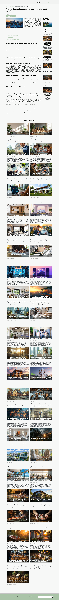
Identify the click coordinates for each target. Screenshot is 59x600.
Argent (6, 596)
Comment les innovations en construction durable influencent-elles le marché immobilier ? (41, 256)
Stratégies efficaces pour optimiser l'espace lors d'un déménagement (41, 133)
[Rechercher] (44, 597)
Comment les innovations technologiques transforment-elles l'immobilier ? (41, 297)
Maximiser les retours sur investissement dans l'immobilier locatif (18, 175)
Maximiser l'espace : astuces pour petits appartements (18, 214)
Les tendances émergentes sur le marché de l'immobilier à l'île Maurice (40, 194)
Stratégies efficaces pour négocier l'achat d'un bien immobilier (41, 459)
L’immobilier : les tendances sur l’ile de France (47, 57)
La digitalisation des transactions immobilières (13, 35)
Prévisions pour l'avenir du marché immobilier (13, 39)
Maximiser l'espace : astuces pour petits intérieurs (18, 133)
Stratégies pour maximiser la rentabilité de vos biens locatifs (18, 255)
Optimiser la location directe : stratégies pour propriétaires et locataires (18, 358)
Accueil (7, 6)
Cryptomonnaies (20, 596)
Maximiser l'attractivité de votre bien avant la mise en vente (18, 297)
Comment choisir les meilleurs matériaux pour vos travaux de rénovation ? (41, 318)
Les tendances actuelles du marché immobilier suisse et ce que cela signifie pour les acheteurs (41, 521)
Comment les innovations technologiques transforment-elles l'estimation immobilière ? (18, 277)
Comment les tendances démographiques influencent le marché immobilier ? (41, 154)
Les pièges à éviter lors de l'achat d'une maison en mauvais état (41, 439)
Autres (32, 596)
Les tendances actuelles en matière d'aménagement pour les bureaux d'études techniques (18, 562)
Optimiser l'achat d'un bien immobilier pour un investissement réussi (41, 378)
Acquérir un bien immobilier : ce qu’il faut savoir (47, 81)
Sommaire (9, 30)
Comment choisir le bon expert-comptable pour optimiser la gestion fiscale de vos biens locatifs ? (18, 501)
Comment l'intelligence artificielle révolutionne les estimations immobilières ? (41, 277)
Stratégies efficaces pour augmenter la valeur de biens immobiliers (41, 235)
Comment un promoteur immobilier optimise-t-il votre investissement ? (18, 317)
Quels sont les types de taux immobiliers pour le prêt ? (47, 94)
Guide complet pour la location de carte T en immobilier (41, 358)
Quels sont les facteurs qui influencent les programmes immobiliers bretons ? (47, 29)
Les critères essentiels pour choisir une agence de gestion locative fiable (18, 540)
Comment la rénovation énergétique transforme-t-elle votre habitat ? (18, 337)
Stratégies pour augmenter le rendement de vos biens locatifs (40, 174)
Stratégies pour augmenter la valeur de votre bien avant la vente (18, 439)
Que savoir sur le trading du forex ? (47, 70)
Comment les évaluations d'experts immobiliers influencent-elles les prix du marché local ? (18, 521)
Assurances (14, 596)
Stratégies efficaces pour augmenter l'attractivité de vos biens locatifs (18, 235)
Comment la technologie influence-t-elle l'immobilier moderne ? (41, 214)
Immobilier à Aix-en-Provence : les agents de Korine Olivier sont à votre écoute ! (40, 338)
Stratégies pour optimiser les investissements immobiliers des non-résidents (18, 480)
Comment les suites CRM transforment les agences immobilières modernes (41, 480)
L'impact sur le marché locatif (10, 37)
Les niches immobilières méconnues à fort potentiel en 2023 (18, 419)
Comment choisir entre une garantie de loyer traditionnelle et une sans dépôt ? (41, 419)
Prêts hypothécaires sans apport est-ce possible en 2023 (18, 398)
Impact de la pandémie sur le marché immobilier (13, 31)
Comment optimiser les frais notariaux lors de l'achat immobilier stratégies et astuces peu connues (41, 399)
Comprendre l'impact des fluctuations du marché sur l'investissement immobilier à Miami (18, 582)
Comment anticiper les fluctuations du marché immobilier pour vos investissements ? (18, 195)
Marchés (10, 596)
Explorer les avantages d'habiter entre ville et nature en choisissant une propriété (18, 379)
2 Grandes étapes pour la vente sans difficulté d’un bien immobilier (47, 44)
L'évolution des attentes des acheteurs (12, 33)
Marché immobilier (38, 2)
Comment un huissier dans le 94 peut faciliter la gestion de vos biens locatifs (18, 154)
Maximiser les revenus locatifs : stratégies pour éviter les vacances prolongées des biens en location (41, 541)
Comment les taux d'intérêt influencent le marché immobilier (40, 561)
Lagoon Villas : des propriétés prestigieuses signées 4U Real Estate (18, 459)
